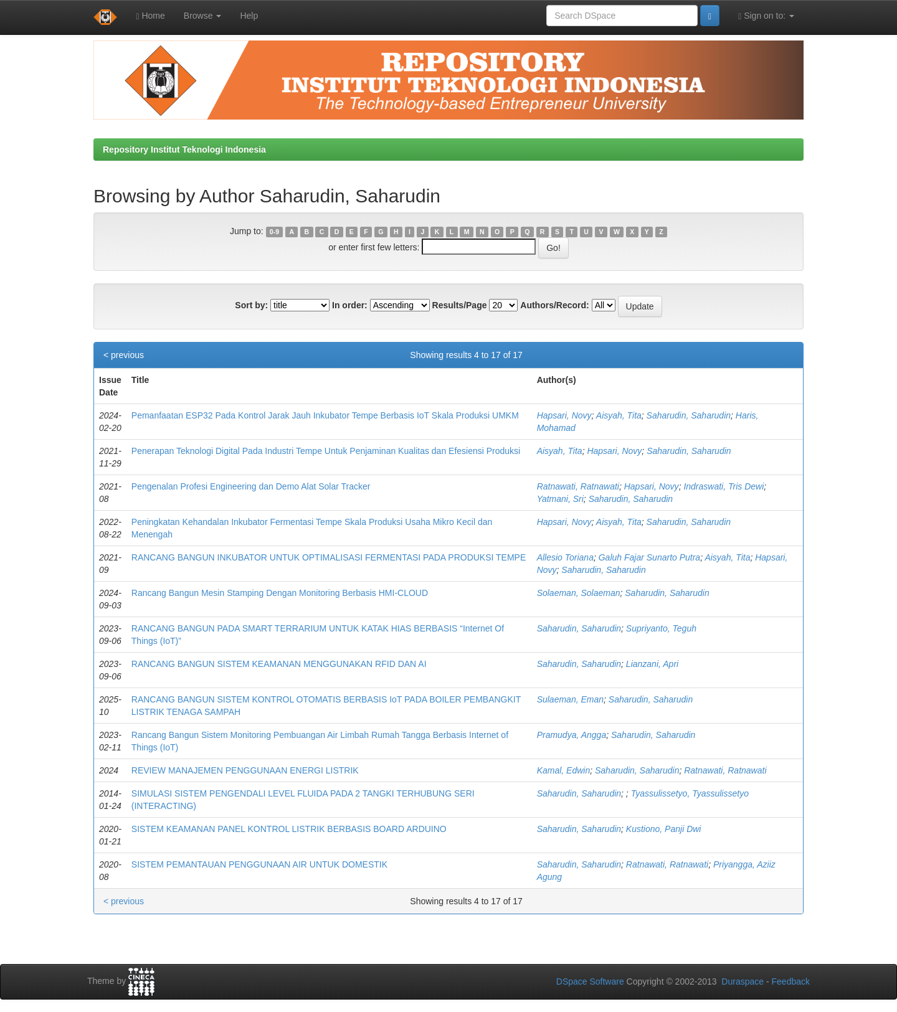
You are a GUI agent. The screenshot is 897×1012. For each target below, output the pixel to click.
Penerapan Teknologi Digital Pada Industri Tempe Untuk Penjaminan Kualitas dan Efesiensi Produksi (325, 451)
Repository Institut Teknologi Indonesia (184, 149)
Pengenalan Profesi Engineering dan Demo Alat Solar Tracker (251, 486)
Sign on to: (766, 16)
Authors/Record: (554, 305)
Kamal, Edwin (564, 770)
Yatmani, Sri (560, 499)
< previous (123, 355)
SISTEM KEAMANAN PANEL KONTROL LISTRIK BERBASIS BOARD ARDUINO (289, 829)
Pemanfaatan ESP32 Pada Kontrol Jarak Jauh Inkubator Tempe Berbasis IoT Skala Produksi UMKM (325, 415)
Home (150, 16)
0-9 (274, 231)
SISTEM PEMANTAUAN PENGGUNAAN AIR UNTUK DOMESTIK (259, 864)
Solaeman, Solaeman (578, 593)
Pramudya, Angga (572, 735)
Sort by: (251, 305)
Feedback (791, 981)
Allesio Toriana (565, 557)
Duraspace (742, 981)
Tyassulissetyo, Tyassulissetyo (690, 793)
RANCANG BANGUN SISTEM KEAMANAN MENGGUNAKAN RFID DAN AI (279, 664)
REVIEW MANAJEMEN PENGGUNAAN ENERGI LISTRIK (245, 770)
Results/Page (459, 305)
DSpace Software (590, 981)
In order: (350, 305)
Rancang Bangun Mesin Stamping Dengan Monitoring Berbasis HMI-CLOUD (279, 593)
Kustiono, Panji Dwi (663, 829)
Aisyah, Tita (619, 415)
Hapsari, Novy (564, 415)
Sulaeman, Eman (570, 699)
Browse (203, 16)
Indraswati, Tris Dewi (723, 486)
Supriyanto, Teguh (661, 628)
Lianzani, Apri (652, 664)
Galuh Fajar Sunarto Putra (649, 557)
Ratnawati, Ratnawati (578, 486)
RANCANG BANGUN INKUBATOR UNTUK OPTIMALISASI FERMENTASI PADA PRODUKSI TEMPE (328, 557)
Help (249, 16)
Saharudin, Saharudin (689, 415)
